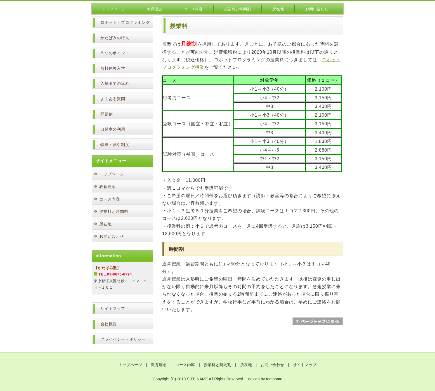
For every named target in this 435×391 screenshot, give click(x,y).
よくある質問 (112, 98)
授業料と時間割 (237, 9)
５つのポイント (114, 53)
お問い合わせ (316, 9)
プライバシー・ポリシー (123, 339)
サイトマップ (112, 308)
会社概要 (108, 324)
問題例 (106, 114)
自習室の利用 (112, 129)
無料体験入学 (112, 68)
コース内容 (193, 9)
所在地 (278, 9)
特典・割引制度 (114, 144)
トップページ (113, 9)
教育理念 (154, 9)
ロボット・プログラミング (125, 22)
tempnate (274, 379)
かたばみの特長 (114, 38)
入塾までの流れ (114, 83)
